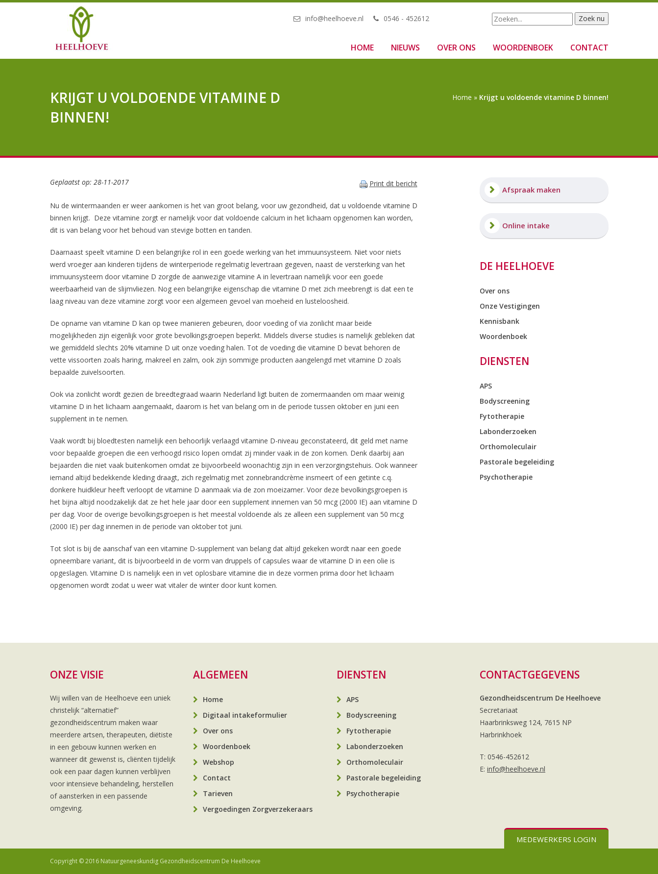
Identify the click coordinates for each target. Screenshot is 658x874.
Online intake (526, 225)
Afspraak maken (531, 189)
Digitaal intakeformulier (245, 715)
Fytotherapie (502, 416)
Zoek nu (592, 18)
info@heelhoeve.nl (334, 18)
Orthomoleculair (508, 446)
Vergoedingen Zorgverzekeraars (258, 809)
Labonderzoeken (508, 431)
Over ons (456, 47)
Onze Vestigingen (510, 306)
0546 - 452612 (406, 18)
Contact (589, 47)
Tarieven (218, 793)
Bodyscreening (505, 401)
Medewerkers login (556, 839)
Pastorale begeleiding (517, 461)
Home (362, 47)
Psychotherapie (506, 477)
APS (486, 385)
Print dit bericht (393, 183)
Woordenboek (523, 47)
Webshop (218, 762)
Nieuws (405, 47)
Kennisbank (499, 321)
